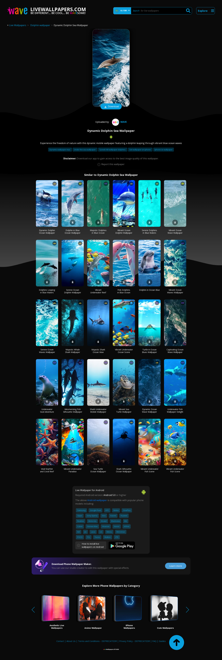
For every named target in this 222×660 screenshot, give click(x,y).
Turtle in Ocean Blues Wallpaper (149, 351)
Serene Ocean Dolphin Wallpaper (72, 291)
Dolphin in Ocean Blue (149, 290)
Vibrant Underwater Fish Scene (149, 470)
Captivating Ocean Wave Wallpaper (175, 351)
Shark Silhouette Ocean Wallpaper (124, 470)
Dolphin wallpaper (40, 25)
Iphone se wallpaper (163, 149)
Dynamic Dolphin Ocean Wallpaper (47, 231)
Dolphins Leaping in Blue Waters (47, 291)
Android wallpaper (97, 500)
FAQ (154, 641)
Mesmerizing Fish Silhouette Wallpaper (72, 410)
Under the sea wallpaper (85, 149)
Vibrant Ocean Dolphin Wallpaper (123, 231)
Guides (162, 641)
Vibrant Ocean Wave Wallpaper (175, 231)
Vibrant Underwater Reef (98, 291)
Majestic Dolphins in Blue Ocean (98, 231)
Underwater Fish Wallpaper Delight (175, 410)
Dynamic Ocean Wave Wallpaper (149, 410)
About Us (71, 641)
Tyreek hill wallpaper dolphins (112, 149)
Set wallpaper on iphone (140, 149)
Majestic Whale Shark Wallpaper (72, 351)
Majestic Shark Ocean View (98, 351)
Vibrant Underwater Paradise (73, 470)
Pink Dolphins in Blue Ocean (123, 291)
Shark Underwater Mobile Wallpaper (98, 410)
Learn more (175, 565)
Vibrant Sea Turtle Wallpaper (123, 410)
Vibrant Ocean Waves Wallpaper (175, 291)
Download (111, 107)
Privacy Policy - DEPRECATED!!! (134, 641)
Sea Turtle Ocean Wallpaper (98, 470)
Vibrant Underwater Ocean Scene (124, 351)
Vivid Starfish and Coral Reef (47, 470)
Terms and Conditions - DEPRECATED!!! (97, 641)
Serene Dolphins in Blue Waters (149, 231)
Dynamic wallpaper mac (60, 149)
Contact (60, 641)
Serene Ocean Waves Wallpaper (47, 351)
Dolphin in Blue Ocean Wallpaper (72, 231)
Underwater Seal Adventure (47, 410)
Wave (119, 121)
